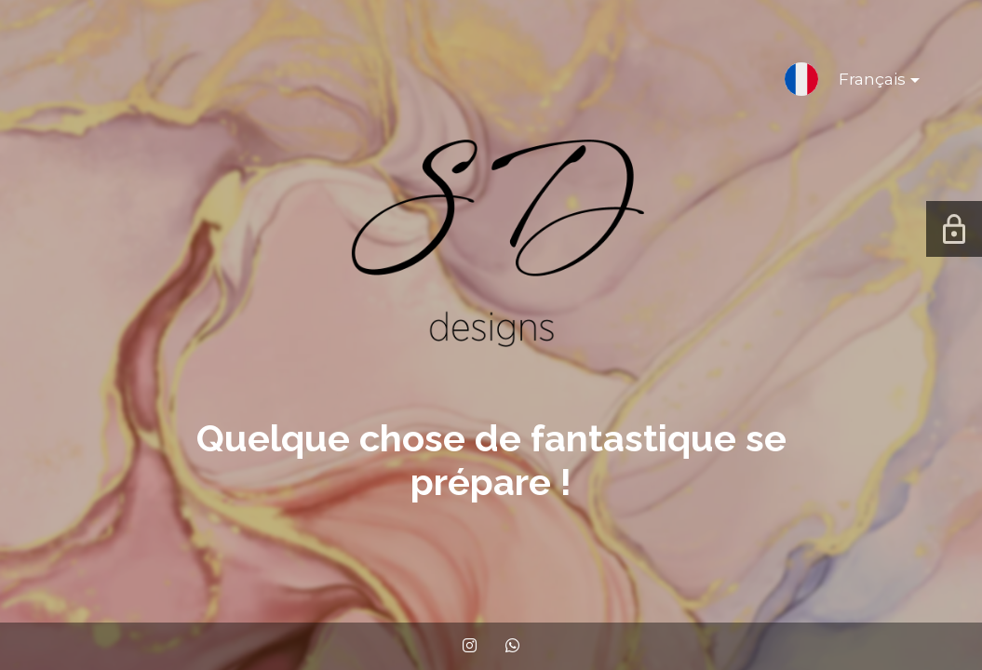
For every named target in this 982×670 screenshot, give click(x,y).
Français (864, 83)
